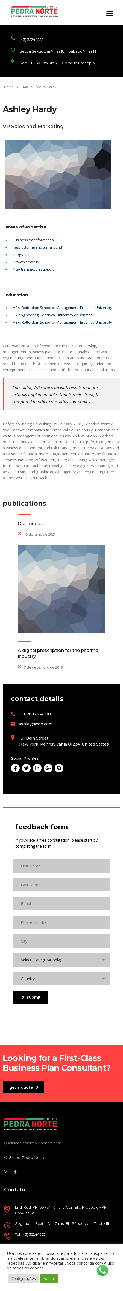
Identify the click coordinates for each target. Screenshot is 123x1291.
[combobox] (61, 960)
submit (31, 997)
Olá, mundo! (31, 523)
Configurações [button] (23, 1278)
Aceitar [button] (49, 1278)
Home (9, 87)
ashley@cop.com (35, 724)
